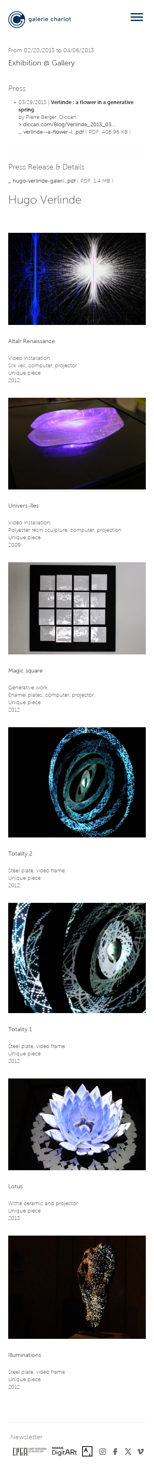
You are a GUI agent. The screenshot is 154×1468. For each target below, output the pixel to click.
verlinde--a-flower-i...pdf (53, 132)
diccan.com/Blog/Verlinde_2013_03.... (69, 125)
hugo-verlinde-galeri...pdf (44, 181)
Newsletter (26, 1437)
